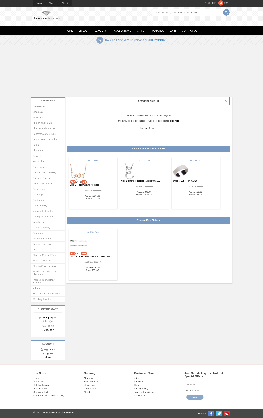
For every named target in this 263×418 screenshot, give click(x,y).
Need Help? (210, 3)
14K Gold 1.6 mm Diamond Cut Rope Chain (90, 256)
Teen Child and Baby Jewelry (44, 281)
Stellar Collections (42, 260)
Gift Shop (38, 194)
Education (139, 381)
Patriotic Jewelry (41, 227)
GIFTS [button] (141, 30)
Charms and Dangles (44, 128)
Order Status (90, 388)
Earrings (37, 156)
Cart (226, 3)
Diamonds (38, 150)
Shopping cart (50, 317)
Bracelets (38, 112)
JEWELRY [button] (102, 30)
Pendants (38, 233)
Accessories (39, 106)
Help (136, 385)
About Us (38, 381)
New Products (91, 381)
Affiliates (88, 392)
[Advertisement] (131, 70)
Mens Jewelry (40, 205)
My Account (89, 385)
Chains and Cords (42, 123)
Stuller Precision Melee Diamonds (45, 273)
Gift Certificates (41, 385)
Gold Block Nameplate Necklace (84, 185)
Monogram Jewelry (43, 216)
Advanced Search (42, 388)
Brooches (38, 117)
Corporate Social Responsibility (49, 395)
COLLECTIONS (122, 30)
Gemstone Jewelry (42, 183)
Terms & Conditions (144, 392)
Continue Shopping (148, 128)
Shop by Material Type (44, 255)
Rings (36, 249)
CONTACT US (189, 30)
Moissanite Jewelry (43, 211)
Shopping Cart (40, 392)
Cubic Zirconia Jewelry (45, 139)
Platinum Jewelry (42, 238)
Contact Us (139, 395)
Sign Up (65, 3)
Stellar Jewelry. (49, 412)
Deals (36, 145)
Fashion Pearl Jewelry (44, 172)
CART (173, 30)
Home (36, 378)
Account (39, 3)
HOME (69, 30)
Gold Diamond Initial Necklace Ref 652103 (140, 181)
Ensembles (38, 161)
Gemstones (39, 189)
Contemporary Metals (44, 134)
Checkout (49, 330)
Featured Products (42, 178)
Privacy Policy (141, 388)
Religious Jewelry (42, 244)
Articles (137, 378)
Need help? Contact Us (156, 40)
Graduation (38, 200)
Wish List (53, 3)
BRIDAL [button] (84, 30)
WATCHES (158, 30)
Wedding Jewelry (42, 299)
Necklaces (38, 222)
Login (48, 357)
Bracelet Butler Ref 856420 (185, 181)
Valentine (37, 288)
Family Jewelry (41, 167)
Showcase (89, 378)
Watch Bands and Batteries (47, 293)
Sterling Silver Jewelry (44, 266)
